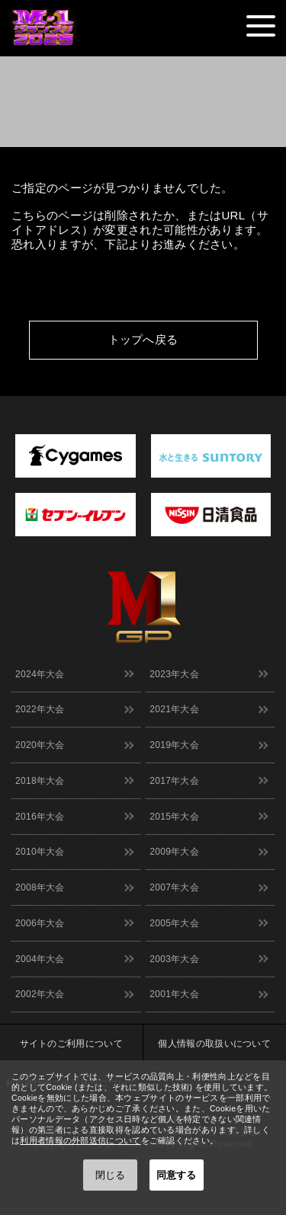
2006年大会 (40, 923)
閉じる (110, 1175)
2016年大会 (40, 816)
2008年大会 (40, 887)
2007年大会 (174, 887)
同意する (176, 1175)
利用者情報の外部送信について (80, 1140)
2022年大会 (40, 709)
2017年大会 (174, 780)
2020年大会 (40, 745)
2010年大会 (40, 851)
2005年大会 (174, 923)
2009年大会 (174, 851)
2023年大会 (174, 674)
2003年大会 (174, 959)
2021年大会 (174, 709)
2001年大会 (174, 994)
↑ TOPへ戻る (259, 369)
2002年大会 (40, 994)
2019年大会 (174, 745)
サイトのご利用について (71, 1043)
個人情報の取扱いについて (214, 1043)
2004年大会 (40, 959)
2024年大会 (40, 674)
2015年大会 (174, 816)
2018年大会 (40, 780)
